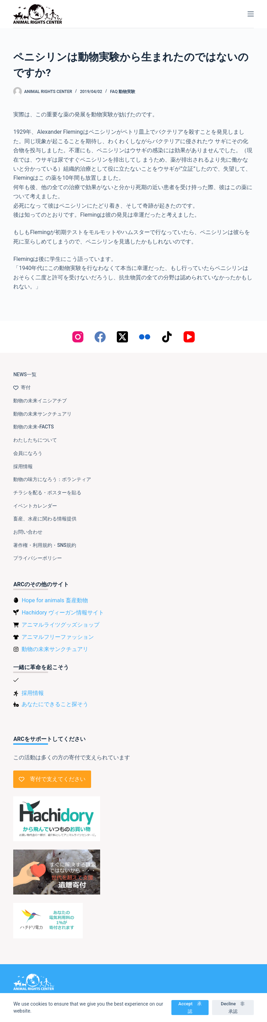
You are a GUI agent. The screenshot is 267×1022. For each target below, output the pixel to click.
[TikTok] (166, 336)
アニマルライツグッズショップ (60, 624)
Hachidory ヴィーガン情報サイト (63, 612)
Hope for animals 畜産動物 (55, 600)
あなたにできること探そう (55, 704)
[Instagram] (77, 336)
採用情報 (23, 466)
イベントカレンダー (35, 506)
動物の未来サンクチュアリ (42, 414)
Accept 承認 (190, 1007)
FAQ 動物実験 (122, 91)
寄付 (22, 387)
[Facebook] (100, 336)
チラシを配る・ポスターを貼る (47, 492)
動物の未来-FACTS (33, 426)
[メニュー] (251, 14)
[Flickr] (144, 336)
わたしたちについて (35, 440)
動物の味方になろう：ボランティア (52, 479)
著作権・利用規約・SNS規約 (44, 545)
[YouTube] (189, 336)
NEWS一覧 (25, 374)
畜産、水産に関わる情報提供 (44, 518)
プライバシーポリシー (37, 558)
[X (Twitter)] (122, 336)
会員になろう (27, 453)
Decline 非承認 (233, 1007)
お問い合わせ (27, 532)
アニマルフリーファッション (58, 637)
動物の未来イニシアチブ (40, 400)
